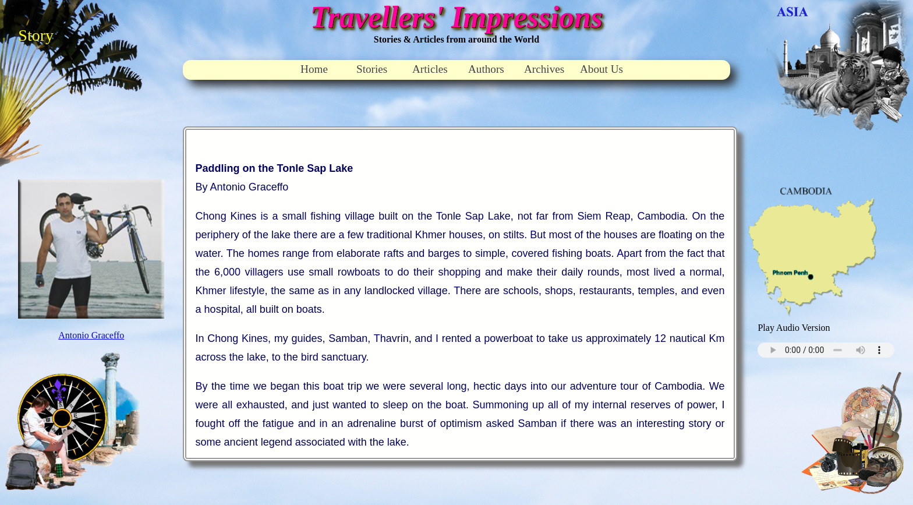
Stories (371, 69)
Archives (544, 69)
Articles (430, 69)
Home (314, 69)
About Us (601, 69)
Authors (486, 69)
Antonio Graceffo (91, 335)
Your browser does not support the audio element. (826, 350)
